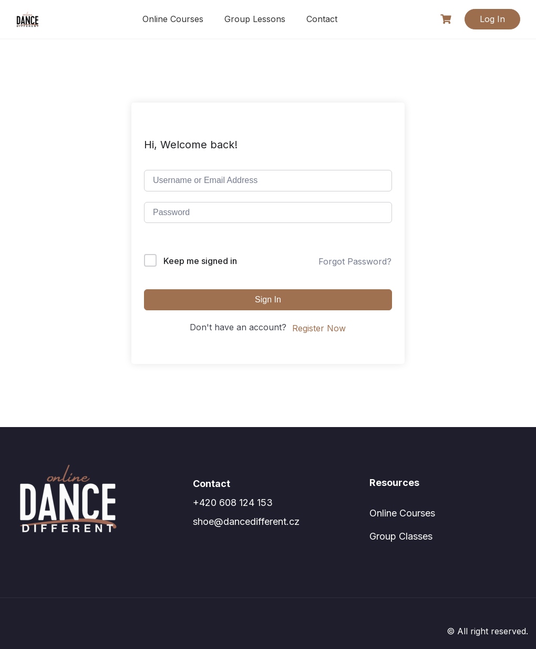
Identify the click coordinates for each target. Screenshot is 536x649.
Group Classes (400, 536)
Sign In (268, 299)
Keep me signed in (200, 261)
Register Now (319, 328)
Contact (321, 19)
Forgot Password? (354, 261)
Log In (492, 19)
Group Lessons (254, 19)
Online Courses (172, 19)
